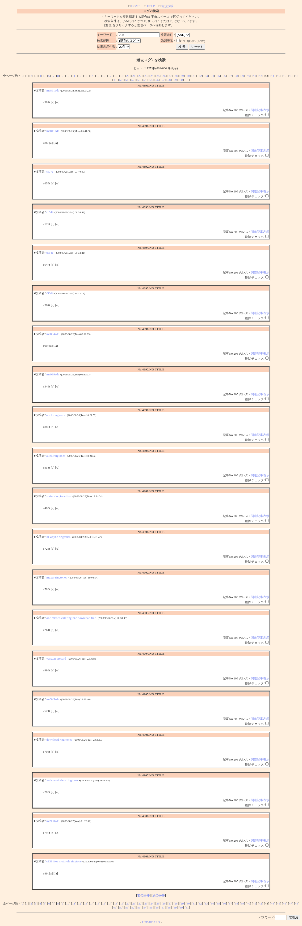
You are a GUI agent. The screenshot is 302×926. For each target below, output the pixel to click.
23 (145, 76)
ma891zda (52, 90)
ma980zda (52, 821)
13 (85, 76)
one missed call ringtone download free (71, 618)
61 (187, 80)
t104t (49, 212)
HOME (135, 6)
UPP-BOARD (151, 922)
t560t (49, 293)
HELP (150, 6)
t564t (49, 252)
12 (79, 76)
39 (242, 76)
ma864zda (52, 334)
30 (188, 76)
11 (73, 76)
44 (272, 76)
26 (164, 76)
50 (120, 80)
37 (230, 76)
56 (157, 80)
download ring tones (59, 739)
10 (67, 76)
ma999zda (52, 374)
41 (254, 76)
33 (206, 76)
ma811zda (52, 131)
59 (175, 80)
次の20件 (158, 895)
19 (121, 76)
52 (132, 80)
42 (260, 76)
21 (133, 76)
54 (145, 80)
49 (114, 80)
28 (176, 76)
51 (126, 80)
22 (139, 76)
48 (296, 76)
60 (181, 80)
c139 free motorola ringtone (64, 861)
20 (127, 76)
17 (109, 76)
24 (151, 76)
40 (248, 76)
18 (115, 76)
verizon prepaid (56, 658)
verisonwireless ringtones (62, 780)
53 (138, 80)
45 (278, 76)
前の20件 (143, 895)
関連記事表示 (260, 110)
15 (97, 76)
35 (218, 76)
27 (170, 76)
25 (157, 76)
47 (290, 76)
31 (194, 76)
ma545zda (52, 699)
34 (212, 76)
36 (224, 76)
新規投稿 (166, 6)
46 (284, 76)
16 (103, 76)
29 (182, 76)
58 (169, 80)
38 (236, 76)
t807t (49, 171)
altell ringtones (55, 415)
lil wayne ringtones (58, 537)
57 (162, 80)
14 (91, 76)
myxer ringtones (56, 577)
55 (150, 80)
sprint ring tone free (58, 496)
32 (200, 76)
